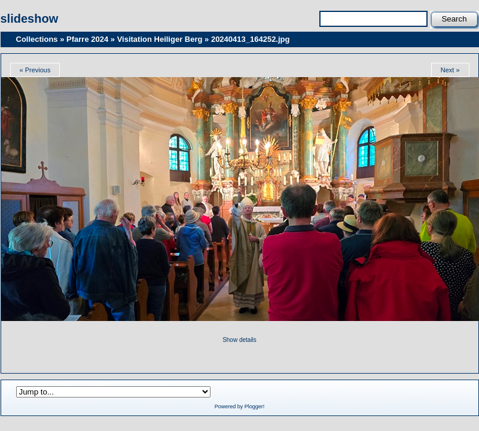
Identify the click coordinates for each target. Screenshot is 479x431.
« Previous (35, 70)
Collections (37, 39)
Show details (239, 340)
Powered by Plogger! (240, 406)
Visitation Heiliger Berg (160, 39)
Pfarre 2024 (87, 39)
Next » (450, 70)
